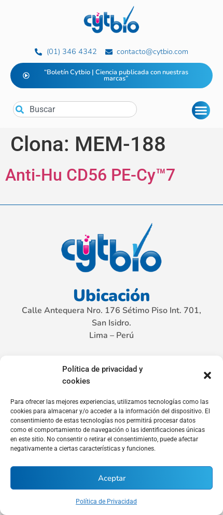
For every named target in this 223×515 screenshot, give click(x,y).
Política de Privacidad (106, 501)
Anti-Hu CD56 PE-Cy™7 (90, 175)
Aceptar (112, 478)
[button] (207, 375)
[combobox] (75, 109)
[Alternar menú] (201, 110)
